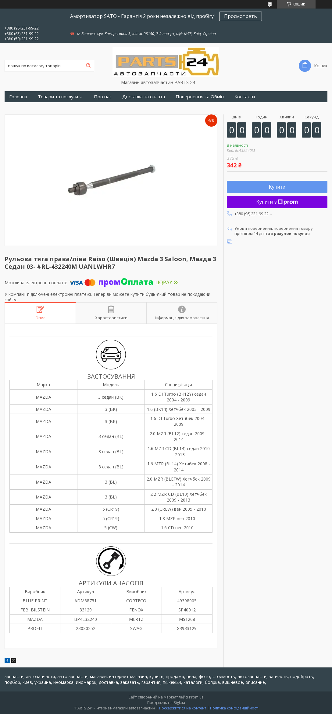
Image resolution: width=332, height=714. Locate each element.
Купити (277, 187)
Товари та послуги (58, 96)
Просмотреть (240, 16)
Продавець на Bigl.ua (166, 702)
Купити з (277, 202)
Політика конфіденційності (234, 708)
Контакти (244, 96)
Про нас (103, 96)
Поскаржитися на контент (182, 708)
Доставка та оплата (143, 96)
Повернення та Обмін (200, 96)
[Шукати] (88, 66)
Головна (18, 96)
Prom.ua (196, 697)
